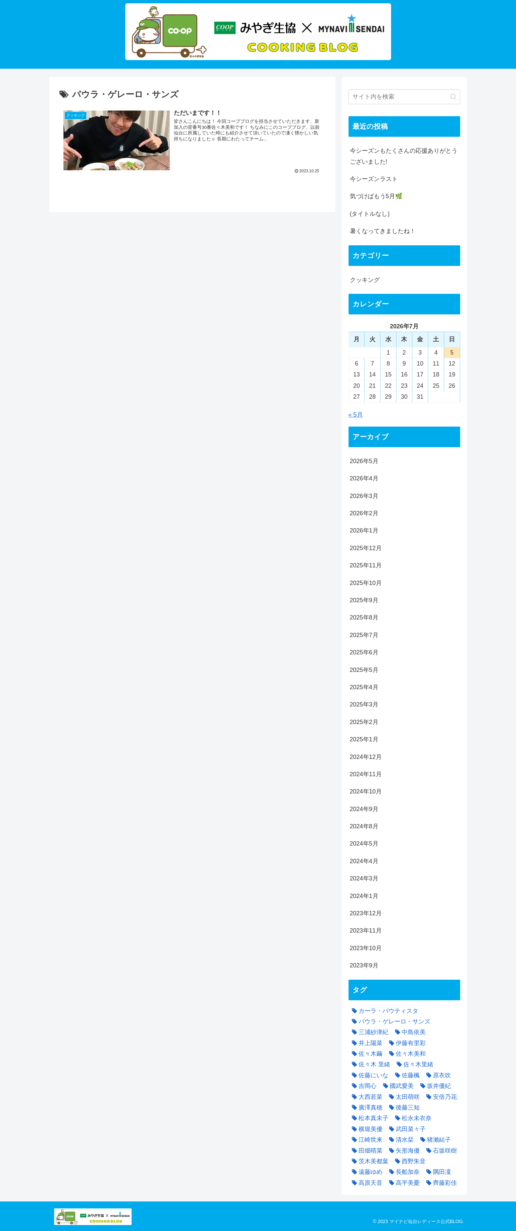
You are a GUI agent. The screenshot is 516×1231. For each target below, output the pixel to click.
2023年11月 (366, 930)
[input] (404, 96)
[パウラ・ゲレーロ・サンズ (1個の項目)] (389, 1021)
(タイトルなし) (370, 213)
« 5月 (356, 414)
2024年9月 (364, 809)
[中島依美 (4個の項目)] (409, 1032)
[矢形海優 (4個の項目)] (403, 1150)
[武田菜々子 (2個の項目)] (406, 1129)
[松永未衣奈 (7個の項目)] (412, 1118)
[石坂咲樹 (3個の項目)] (440, 1150)
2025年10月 (366, 583)
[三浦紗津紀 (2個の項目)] (368, 1032)
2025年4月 (364, 687)
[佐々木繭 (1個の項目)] (365, 1053)
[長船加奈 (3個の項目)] (403, 1172)
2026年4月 (364, 478)
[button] (453, 97)
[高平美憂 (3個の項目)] (403, 1183)
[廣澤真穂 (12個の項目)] (365, 1107)
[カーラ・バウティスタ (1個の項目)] (383, 1011)
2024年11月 (366, 774)
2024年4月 (364, 861)
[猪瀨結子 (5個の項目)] (434, 1139)
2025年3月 (364, 704)
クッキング (365, 280)
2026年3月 (364, 496)
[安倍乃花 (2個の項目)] (440, 1097)
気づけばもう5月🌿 (376, 196)
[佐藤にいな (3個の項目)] (368, 1075)
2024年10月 (366, 791)
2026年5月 (364, 461)
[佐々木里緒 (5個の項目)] (413, 1064)
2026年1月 (364, 530)
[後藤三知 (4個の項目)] (403, 1107)
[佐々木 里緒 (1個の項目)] (369, 1064)
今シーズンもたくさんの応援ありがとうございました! (404, 156)
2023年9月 (364, 965)
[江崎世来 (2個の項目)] (365, 1139)
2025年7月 (364, 635)
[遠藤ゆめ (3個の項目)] (365, 1172)
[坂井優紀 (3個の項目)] (434, 1086)
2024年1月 (364, 896)
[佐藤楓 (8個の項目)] (406, 1075)
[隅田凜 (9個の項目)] (437, 1172)
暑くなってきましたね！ (383, 231)
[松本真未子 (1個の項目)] (368, 1118)
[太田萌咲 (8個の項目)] (403, 1097)
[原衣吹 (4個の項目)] (437, 1075)
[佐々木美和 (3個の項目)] (406, 1053)
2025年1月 (364, 739)
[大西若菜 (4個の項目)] (365, 1097)
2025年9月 (364, 600)
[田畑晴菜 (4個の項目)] (365, 1150)
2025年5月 (364, 670)
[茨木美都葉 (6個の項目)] (368, 1161)
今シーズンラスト (374, 179)
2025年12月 (366, 548)
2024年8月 (364, 826)
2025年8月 (364, 617)
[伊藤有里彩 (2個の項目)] (406, 1043)
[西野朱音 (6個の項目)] (409, 1161)
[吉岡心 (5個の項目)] (362, 1086)
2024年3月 (364, 878)
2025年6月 (364, 652)
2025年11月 (366, 565)
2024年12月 (366, 757)
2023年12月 (366, 913)
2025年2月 (364, 722)
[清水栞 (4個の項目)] (400, 1139)
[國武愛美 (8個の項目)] (397, 1086)
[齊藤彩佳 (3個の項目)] (440, 1183)
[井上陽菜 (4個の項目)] (365, 1043)
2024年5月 (364, 843)
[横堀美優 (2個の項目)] (365, 1129)
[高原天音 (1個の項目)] (365, 1183)
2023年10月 (366, 948)
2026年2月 (364, 513)
